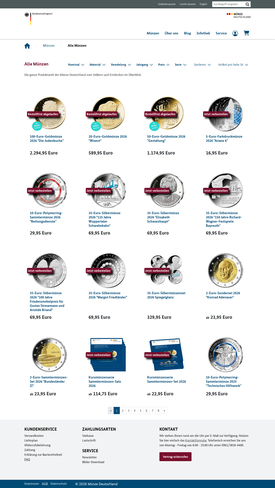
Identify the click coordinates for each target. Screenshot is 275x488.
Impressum (31, 483)
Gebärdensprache (165, 4)
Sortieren (203, 64)
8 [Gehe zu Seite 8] (158, 410)
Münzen (153, 33)
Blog (188, 33)
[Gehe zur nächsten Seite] (164, 410)
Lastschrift (88, 440)
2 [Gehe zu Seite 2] (122, 410)
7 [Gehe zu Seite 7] (152, 410)
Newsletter (89, 457)
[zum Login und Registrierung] (235, 34)
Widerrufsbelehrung (37, 445)
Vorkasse (88, 435)
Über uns (172, 33)
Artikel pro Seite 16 (233, 64)
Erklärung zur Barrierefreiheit (43, 454)
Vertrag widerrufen (175, 457)
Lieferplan (30, 440)
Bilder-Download (93, 462)
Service (221, 33)
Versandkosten (33, 435)
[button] (247, 4)
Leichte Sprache (186, 4)
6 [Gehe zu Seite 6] (146, 410)
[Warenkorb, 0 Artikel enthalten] (246, 34)
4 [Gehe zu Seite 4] (134, 410)
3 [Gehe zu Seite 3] (128, 410)
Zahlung (29, 450)
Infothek (203, 33)
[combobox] (227, 4)
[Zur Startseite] (239, 19)
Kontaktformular (195, 440)
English (201, 4)
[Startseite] (27, 46)
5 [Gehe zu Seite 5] (140, 410)
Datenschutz (58, 483)
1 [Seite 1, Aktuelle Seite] (116, 410)
